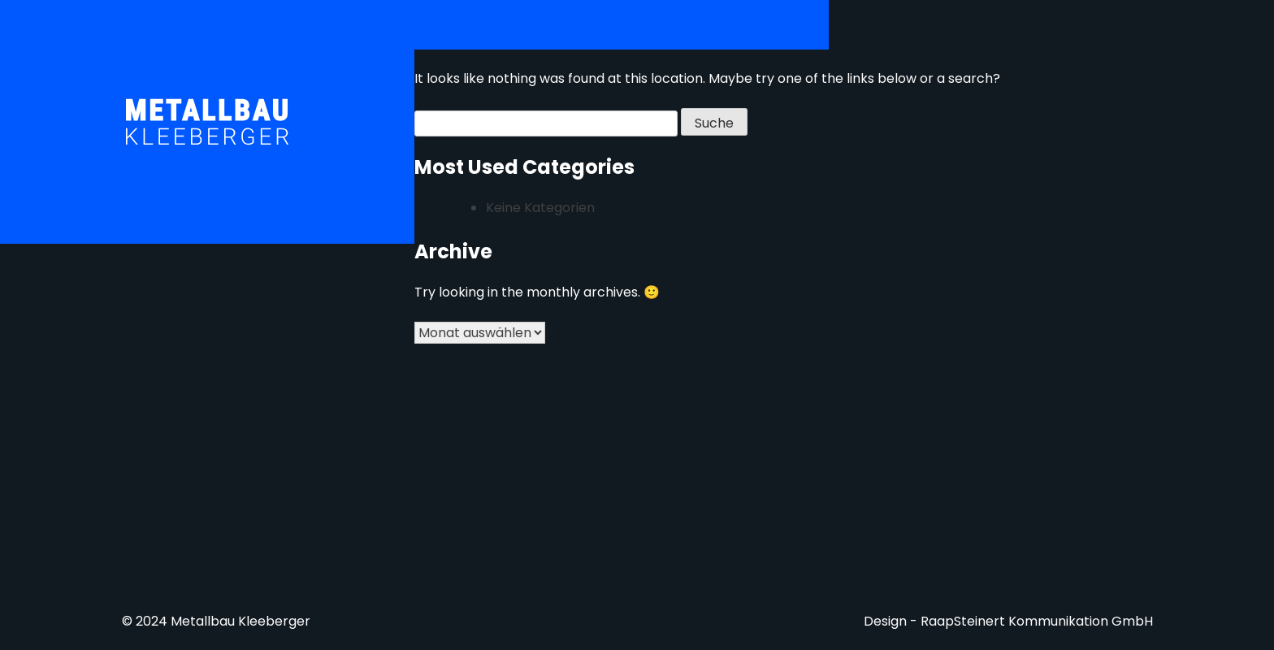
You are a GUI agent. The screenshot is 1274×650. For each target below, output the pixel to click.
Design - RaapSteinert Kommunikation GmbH (1008, 621)
